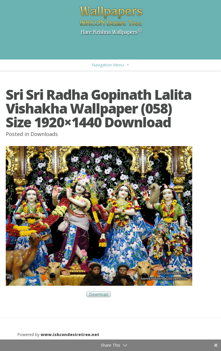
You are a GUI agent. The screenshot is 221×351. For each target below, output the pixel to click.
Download (98, 294)
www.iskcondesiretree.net (70, 334)
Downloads (44, 134)
